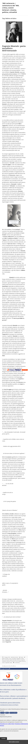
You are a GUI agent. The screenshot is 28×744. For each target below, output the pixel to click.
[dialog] (14, 728)
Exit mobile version (14, 742)
